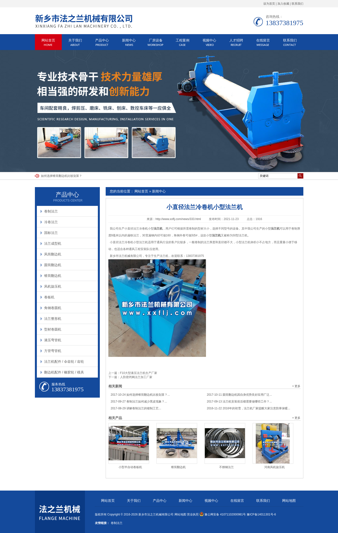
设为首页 (269, 3)
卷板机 (49, 297)
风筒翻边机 (52, 254)
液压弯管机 (52, 340)
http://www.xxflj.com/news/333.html (178, 219)
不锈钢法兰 (226, 467)
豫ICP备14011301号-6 (261, 514)
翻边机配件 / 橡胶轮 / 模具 (64, 372)
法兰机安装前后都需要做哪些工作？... (239, 401)
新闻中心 (129, 40)
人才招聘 (236, 40)
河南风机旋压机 (274, 467)
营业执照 (193, 514)
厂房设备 (156, 40)
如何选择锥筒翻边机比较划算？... (140, 394)
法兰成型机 (52, 243)
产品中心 (102, 40)
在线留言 (263, 40)
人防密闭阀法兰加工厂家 (136, 377)
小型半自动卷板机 (130, 467)
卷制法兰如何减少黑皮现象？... (139, 401)
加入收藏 (283, 3)
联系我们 (297, 3)
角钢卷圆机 (52, 308)
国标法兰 (51, 233)
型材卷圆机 (52, 329)
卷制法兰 (51, 211)
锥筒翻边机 (178, 467)
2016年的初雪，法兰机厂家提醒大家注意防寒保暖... (248, 408)
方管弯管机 (52, 351)
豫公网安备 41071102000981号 (222, 514)
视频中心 (209, 40)
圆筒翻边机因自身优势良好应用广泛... (239, 394)
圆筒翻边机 (52, 265)
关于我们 (75, 40)
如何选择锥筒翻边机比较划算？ (61, 176)
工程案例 (182, 40)
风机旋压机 (52, 286)
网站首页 (48, 40)
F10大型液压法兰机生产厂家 (138, 373)
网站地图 (289, 501)
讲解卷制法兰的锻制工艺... (136, 408)
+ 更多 (296, 386)
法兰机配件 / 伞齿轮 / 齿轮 (64, 361)
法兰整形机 (52, 319)
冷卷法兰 (51, 222)
